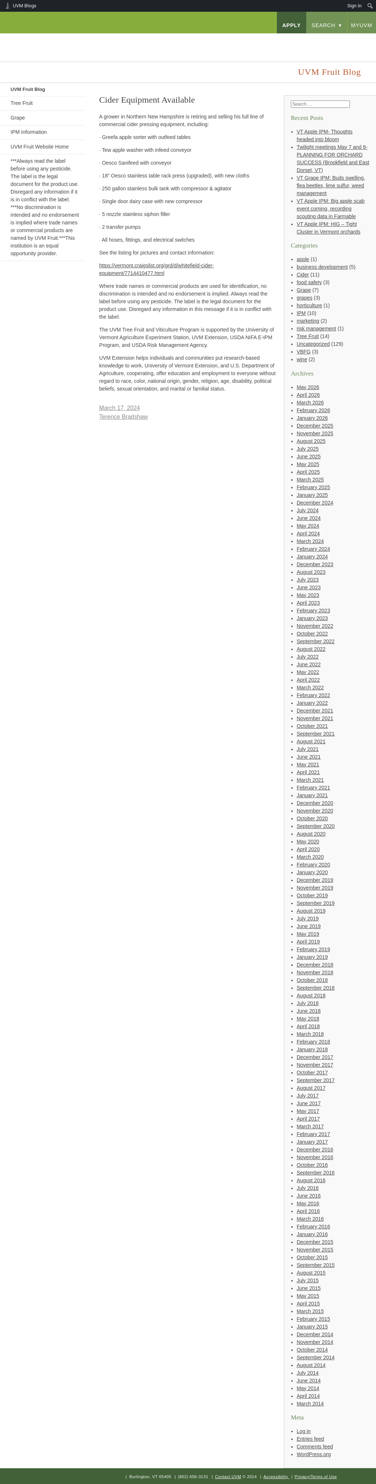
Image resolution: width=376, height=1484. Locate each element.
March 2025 (310, 480)
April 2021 (308, 772)
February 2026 (313, 410)
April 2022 (308, 680)
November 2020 (315, 811)
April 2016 (308, 1211)
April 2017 (308, 1119)
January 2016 (312, 1234)
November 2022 (315, 626)
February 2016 (313, 1227)
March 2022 (310, 687)
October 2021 (312, 726)
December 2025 (315, 426)
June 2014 (309, 1381)
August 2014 (311, 1365)
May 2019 (308, 934)
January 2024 (312, 557)
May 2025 (308, 464)
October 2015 (312, 1257)
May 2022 (308, 672)
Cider (303, 275)
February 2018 (313, 1042)
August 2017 (311, 1088)
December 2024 (315, 503)
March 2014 (310, 1404)
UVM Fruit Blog (28, 89)
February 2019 (313, 949)
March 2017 (310, 1126)
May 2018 (308, 1019)
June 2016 (309, 1196)
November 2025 (315, 433)
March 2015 (310, 1311)
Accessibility (275, 1476)
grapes (304, 298)
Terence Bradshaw (123, 417)
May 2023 (308, 595)
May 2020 (308, 841)
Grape (18, 118)
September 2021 (316, 734)
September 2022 (316, 641)
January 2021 (312, 795)
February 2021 (313, 788)
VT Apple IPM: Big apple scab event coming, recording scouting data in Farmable (331, 208)
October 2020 (312, 818)
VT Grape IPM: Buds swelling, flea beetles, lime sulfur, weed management (331, 185)
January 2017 (312, 1142)
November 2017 (315, 1065)
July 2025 (308, 449)
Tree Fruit (22, 103)
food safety (309, 282)
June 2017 (309, 1103)
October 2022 (312, 634)
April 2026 (308, 395)
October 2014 (312, 1350)
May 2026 (308, 387)
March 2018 (310, 1034)
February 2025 (313, 487)
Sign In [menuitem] (354, 5)
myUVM (361, 25)
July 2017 (308, 1096)
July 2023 (308, 580)
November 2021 (315, 718)
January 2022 (312, 703)
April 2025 (308, 472)
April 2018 (308, 1026)
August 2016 (311, 1180)
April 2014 (308, 1396)
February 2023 (313, 610)
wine (302, 359)
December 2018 (315, 965)
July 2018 (308, 1003)
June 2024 (309, 518)
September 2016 (316, 1173)
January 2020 (312, 872)
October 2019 (312, 895)
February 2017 (313, 1134)
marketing (308, 321)
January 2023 (312, 618)
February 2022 (313, 695)
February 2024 (313, 549)
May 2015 (308, 1296)
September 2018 (316, 988)
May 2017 (308, 1111)
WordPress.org (314, 1454)
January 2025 (312, 495)
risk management (316, 328)
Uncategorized (313, 344)
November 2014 (315, 1342)
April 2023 (308, 603)
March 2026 (310, 403)
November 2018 (315, 972)
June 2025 (309, 456)
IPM (301, 313)
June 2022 (309, 664)
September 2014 (316, 1357)
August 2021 (311, 741)
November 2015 (315, 1250)
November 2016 (315, 1157)
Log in (304, 1431)
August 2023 (311, 572)
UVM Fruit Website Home (40, 147)
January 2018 (312, 1049)
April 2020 (308, 849)
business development (322, 267)
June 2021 (309, 757)
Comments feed (315, 1447)
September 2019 (316, 903)
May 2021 (308, 764)
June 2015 (309, 1288)
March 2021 (310, 780)
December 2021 (315, 711)
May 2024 (308, 526)
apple (303, 259)
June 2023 (309, 587)
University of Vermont (60, 40)
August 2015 (311, 1273)
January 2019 (312, 957)
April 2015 (308, 1304)
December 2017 (315, 1057)
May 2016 (308, 1203)
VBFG (304, 352)
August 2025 (311, 441)
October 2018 (312, 980)
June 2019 (309, 926)
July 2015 (308, 1280)
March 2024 (310, 541)
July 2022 (308, 657)
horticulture (309, 305)
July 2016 (308, 1188)
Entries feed (310, 1439)
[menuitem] (370, 6)
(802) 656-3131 (193, 1476)
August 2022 (311, 649)
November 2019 (315, 888)
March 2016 (310, 1219)
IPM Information (29, 132)
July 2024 (308, 510)
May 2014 (308, 1388)
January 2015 (312, 1327)
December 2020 (315, 803)
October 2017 (312, 1073)
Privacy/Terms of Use (316, 1476)
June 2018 (309, 1011)
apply (291, 25)
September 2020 (316, 826)
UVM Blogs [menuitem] (24, 5)
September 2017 (316, 1080)
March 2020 (310, 857)
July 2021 (308, 749)
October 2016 (312, 1165)
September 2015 (316, 1265)
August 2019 (311, 911)
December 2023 (315, 564)
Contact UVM (228, 1476)
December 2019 (315, 880)
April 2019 (308, 942)
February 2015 (313, 1319)
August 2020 (311, 834)
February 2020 (313, 865)
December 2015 (315, 1242)
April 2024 (308, 533)
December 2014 (315, 1334)
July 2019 (308, 918)
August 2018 (311, 996)
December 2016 (315, 1150)
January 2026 (312, 418)
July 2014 (308, 1373)
